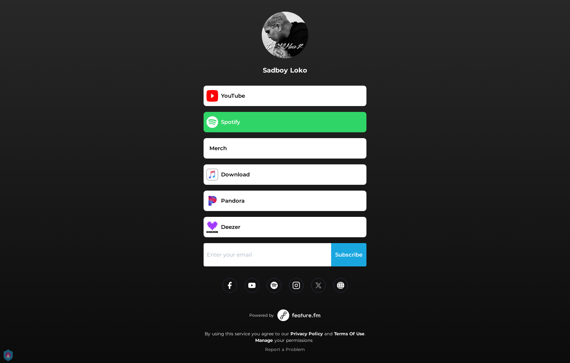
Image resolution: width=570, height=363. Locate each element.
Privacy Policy (306, 333)
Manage (264, 340)
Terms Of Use (349, 333)
